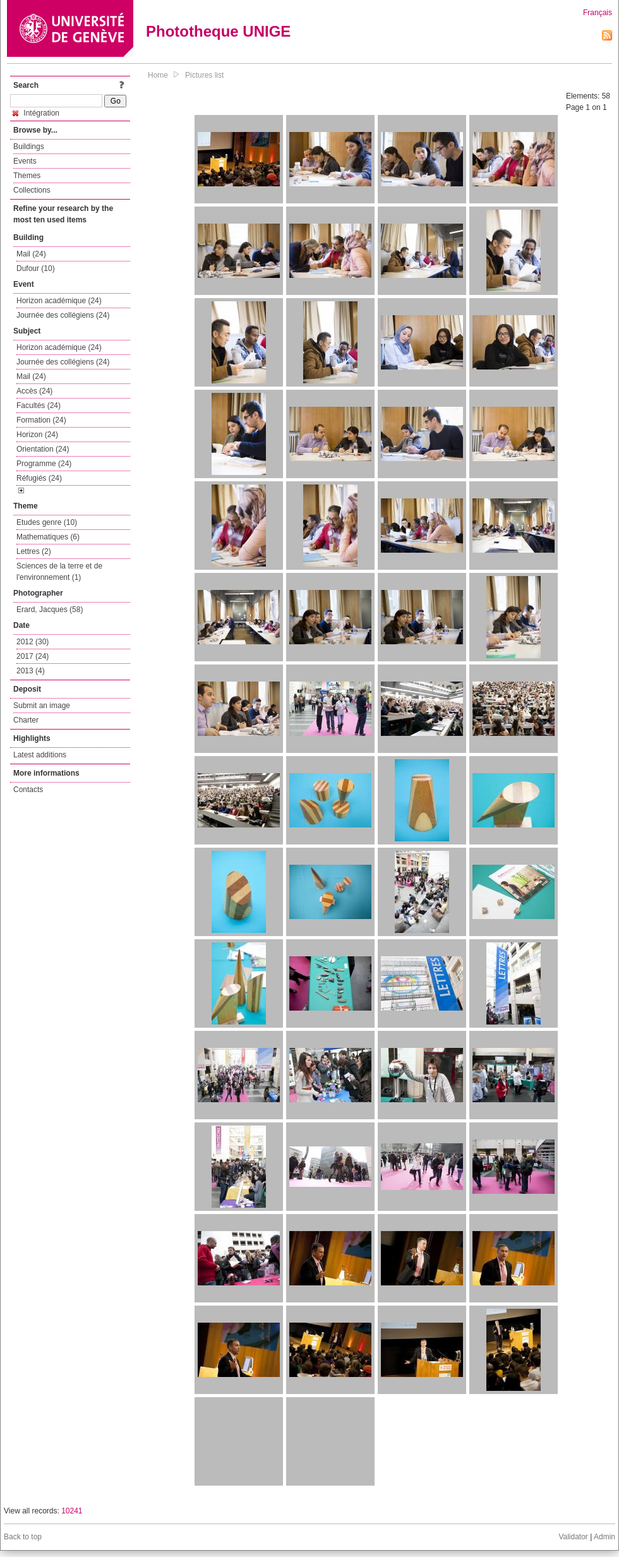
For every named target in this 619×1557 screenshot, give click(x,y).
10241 (71, 1510)
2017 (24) (32, 656)
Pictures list (204, 75)
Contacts (28, 789)
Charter (26, 720)
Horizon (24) (37, 434)
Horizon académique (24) (59, 300)
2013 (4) (30, 670)
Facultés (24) (38, 405)
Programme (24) (43, 463)
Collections (32, 190)
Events (25, 161)
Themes (26, 175)
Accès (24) (34, 391)
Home (158, 75)
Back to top (23, 1536)
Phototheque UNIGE (218, 31)
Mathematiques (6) (48, 536)
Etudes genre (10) (46, 522)
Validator (572, 1536)
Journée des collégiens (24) (62, 315)
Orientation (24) (42, 449)
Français (597, 12)
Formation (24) (41, 420)
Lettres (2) (33, 551)
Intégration (36, 113)
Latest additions (39, 754)
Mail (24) (31, 253)
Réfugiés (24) (39, 478)
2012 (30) (32, 641)
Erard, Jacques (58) (49, 609)
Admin (604, 1536)
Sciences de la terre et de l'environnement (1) (59, 572)
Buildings (28, 146)
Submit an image (41, 705)
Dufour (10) (35, 268)
